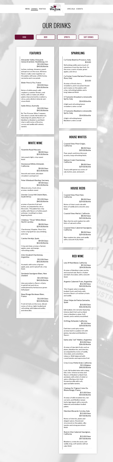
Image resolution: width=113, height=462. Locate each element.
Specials (71, 9)
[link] (57, 9)
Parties (42, 9)
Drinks (34, 9)
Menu (27, 9)
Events (79, 9)
